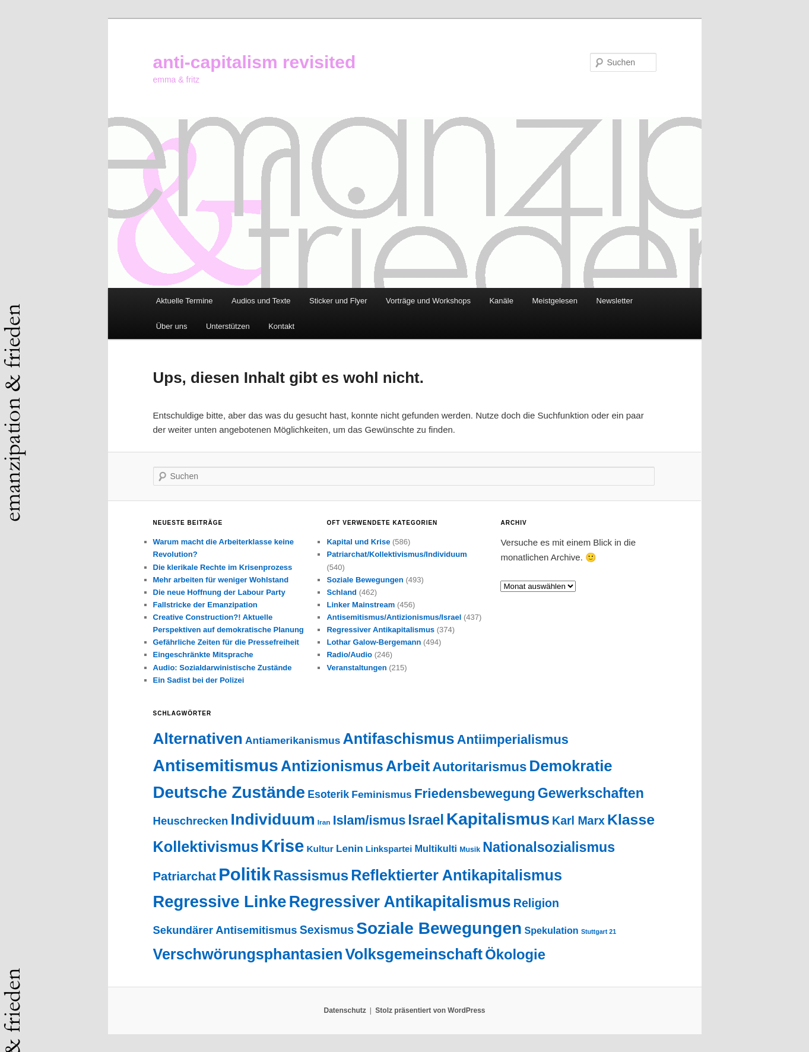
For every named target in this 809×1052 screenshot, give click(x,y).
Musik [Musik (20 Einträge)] (469, 849)
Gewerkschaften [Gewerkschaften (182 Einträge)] (591, 793)
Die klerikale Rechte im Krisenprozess (223, 567)
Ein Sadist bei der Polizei (199, 680)
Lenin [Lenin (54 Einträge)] (349, 848)
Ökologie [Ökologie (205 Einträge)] (515, 954)
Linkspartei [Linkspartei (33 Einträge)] (389, 849)
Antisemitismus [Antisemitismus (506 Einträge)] (215, 765)
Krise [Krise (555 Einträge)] (282, 845)
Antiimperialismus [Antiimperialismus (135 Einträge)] (513, 739)
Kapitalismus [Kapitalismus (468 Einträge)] (498, 819)
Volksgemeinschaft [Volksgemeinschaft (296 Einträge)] (414, 954)
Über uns (172, 326)
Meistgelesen (555, 300)
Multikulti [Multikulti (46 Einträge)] (436, 848)
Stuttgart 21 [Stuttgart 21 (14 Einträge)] (598, 931)
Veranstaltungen (356, 667)
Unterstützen (228, 326)
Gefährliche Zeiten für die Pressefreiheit (226, 642)
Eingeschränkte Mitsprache (203, 654)
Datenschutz (345, 1010)
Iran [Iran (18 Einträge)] (324, 822)
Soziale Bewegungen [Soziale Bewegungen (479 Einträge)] (439, 928)
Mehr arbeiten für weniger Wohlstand (221, 579)
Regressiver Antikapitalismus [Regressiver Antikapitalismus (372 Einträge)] (400, 902)
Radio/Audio (349, 654)
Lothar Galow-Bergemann (373, 642)
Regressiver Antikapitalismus (380, 629)
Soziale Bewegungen (364, 579)
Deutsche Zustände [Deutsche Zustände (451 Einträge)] (229, 792)
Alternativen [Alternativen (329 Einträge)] (198, 738)
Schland (341, 592)
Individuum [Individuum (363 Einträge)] (272, 819)
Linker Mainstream (360, 604)
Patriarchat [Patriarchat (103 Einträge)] (185, 876)
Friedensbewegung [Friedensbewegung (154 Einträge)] (474, 793)
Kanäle (501, 300)
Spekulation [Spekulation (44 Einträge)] (551, 930)
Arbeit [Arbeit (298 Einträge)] (408, 766)
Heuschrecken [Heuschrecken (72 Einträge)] (191, 821)
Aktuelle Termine (184, 300)
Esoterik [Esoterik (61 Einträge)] (328, 794)
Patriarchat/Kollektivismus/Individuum (396, 554)
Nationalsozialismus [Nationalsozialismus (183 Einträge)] (549, 847)
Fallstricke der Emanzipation (205, 604)
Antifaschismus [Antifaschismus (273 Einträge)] (399, 738)
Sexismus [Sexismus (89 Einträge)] (327, 929)
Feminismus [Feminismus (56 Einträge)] (381, 794)
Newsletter (615, 300)
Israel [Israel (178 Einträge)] (426, 820)
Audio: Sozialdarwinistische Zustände (222, 667)
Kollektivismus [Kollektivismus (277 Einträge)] (206, 846)
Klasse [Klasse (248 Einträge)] (631, 820)
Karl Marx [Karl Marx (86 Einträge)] (578, 820)
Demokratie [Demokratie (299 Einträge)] (571, 766)
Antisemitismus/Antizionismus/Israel (393, 617)
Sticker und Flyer (338, 300)
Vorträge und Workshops (428, 300)
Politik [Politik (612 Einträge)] (244, 874)
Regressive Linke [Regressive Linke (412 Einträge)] (220, 901)
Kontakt (281, 326)
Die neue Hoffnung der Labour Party (219, 592)
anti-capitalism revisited (254, 62)
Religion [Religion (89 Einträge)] (536, 903)
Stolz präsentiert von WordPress (430, 1010)
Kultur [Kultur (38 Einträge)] (319, 849)
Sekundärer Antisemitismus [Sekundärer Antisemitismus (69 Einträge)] (225, 930)
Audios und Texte (261, 300)
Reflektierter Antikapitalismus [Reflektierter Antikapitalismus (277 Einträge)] (456, 875)
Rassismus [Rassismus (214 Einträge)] (310, 875)
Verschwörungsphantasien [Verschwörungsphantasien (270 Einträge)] (248, 954)
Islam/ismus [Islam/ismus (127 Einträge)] (369, 820)
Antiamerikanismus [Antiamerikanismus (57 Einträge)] (292, 740)
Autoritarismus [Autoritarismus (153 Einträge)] (479, 766)
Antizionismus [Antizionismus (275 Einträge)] (332, 766)
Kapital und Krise (358, 541)
